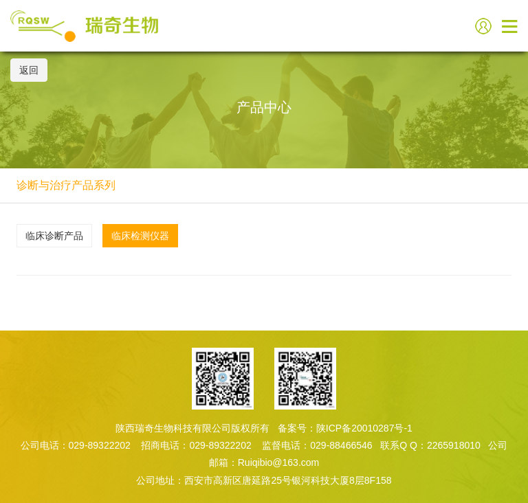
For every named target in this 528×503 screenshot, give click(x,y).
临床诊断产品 (54, 235)
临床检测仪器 (140, 235)
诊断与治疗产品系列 (66, 185)
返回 (28, 70)
